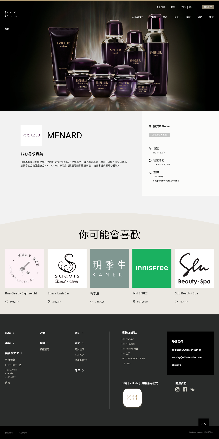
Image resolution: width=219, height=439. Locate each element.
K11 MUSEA (127, 338)
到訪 (199, 17)
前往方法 (79, 355)
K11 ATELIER (128, 343)
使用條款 (9, 433)
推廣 (188, 17)
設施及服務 (81, 360)
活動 (176, 17)
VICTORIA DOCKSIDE (133, 358)
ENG (183, 7)
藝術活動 (10, 359)
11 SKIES (126, 363)
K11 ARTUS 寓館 (130, 348)
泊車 (173, 7)
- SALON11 (11, 369)
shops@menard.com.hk (166, 181)
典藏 (7, 382)
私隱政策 (23, 433)
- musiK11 (10, 373)
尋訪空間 (79, 349)
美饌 (165, 17)
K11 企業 (125, 353)
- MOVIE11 (10, 377)
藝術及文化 (138, 17)
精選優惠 (44, 349)
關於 (211, 17)
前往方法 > (178, 365)
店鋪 (153, 17)
